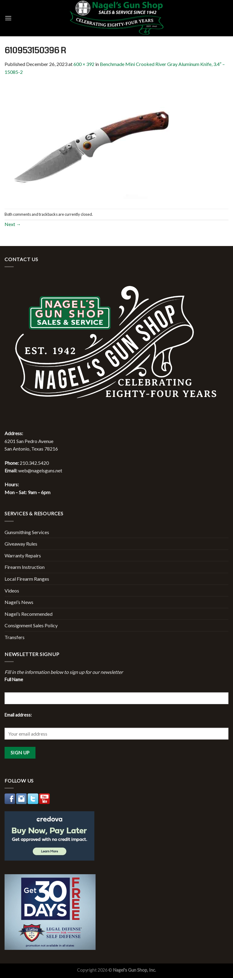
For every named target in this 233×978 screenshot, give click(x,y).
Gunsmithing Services (27, 532)
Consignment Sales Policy (31, 625)
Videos (12, 590)
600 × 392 (83, 64)
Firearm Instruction (25, 567)
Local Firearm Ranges (27, 579)
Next (13, 224)
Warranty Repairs (23, 555)
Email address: (18, 714)
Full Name (14, 679)
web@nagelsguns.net (40, 470)
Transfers (15, 637)
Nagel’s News (19, 602)
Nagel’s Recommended (28, 614)
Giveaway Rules (21, 543)
